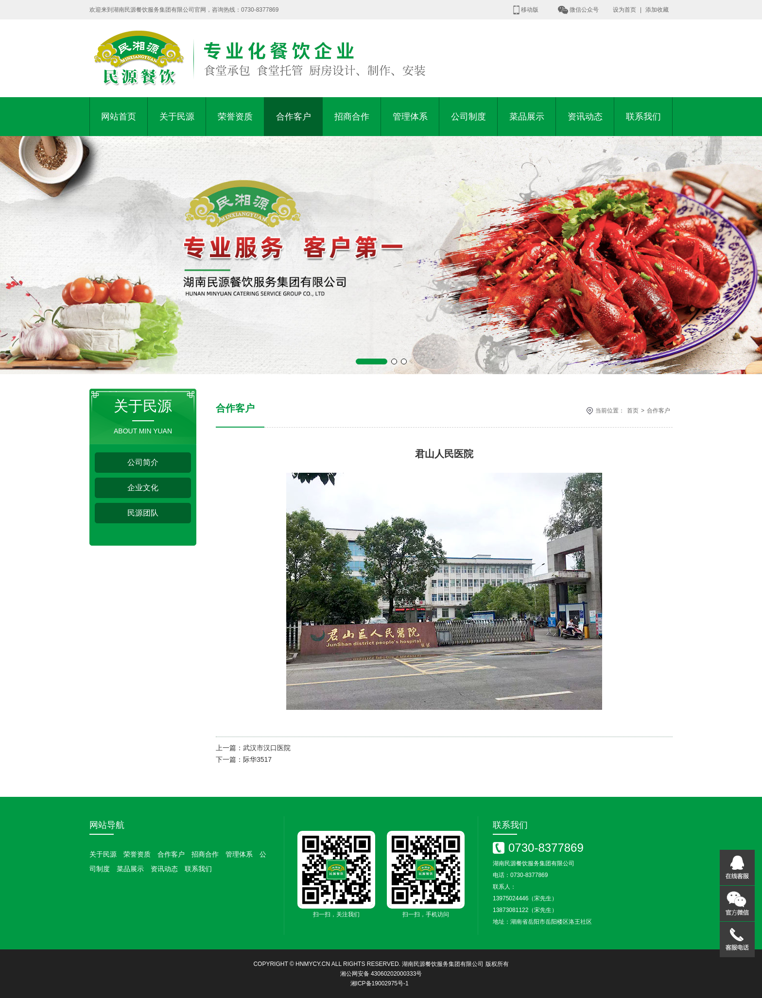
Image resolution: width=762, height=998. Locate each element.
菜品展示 (526, 116)
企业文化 (142, 487)
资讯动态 (585, 116)
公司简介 (142, 462)
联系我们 (643, 116)
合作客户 (293, 116)
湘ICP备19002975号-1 (379, 983)
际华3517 (257, 759)
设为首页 (624, 9)
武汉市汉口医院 (267, 748)
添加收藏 (657, 9)
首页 (633, 410)
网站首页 (118, 116)
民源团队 (142, 513)
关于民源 (176, 116)
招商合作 (351, 116)
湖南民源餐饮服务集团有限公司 (443, 964)
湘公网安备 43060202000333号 (381, 973)
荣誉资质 (235, 116)
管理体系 (410, 116)
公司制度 (468, 116)
